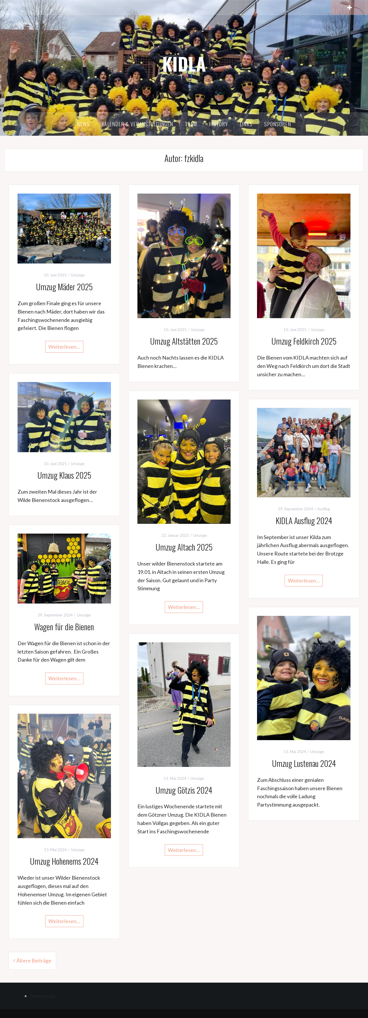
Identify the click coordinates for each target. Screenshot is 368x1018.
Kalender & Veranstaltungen (137, 124)
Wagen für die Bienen (64, 627)
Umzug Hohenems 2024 (64, 861)
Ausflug (323, 509)
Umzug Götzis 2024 (184, 790)
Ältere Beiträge (33, 960)
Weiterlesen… (64, 346)
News (83, 124)
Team (191, 124)
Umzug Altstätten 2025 (184, 341)
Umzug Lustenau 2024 (304, 763)
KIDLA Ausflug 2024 (304, 520)
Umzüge (78, 275)
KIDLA (184, 63)
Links (246, 124)
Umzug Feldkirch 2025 (303, 341)
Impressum (42, 996)
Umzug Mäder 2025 (64, 287)
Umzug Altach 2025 (184, 547)
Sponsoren (277, 124)
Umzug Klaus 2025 (64, 475)
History (218, 124)
